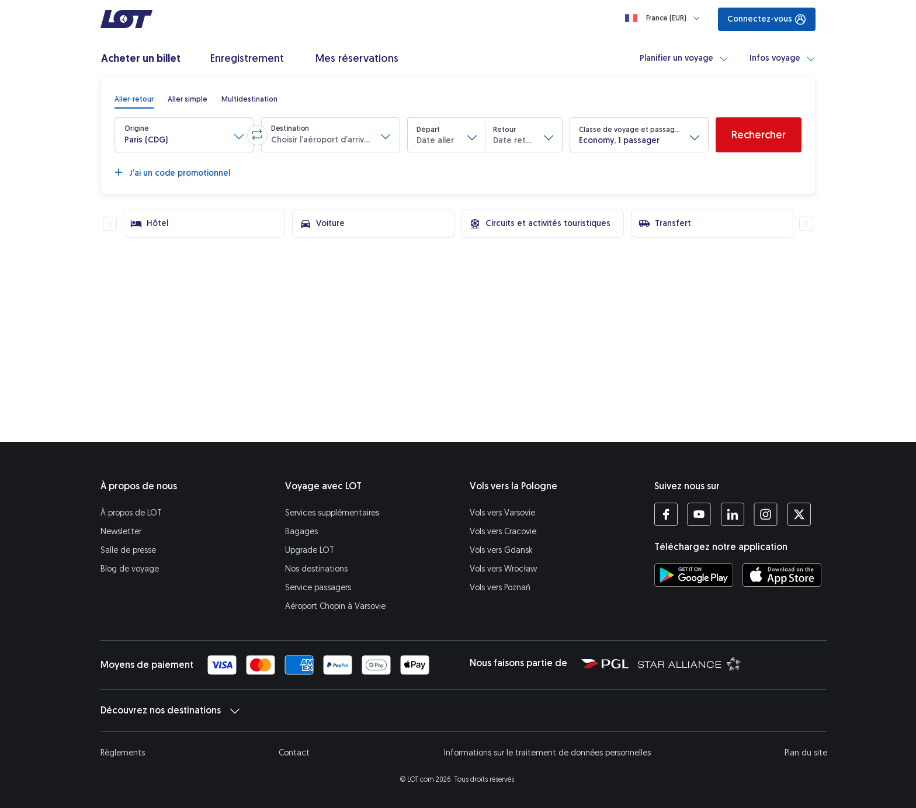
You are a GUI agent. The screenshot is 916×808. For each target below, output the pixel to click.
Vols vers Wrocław (503, 569)
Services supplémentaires (332, 513)
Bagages (301, 532)
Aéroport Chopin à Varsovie (335, 606)
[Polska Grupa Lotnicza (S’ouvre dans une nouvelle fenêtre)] (605, 663)
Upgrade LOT (309, 550)
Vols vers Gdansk (501, 550)
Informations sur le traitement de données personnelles (547, 753)
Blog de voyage (129, 569)
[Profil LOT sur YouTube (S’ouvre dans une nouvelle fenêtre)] (699, 514)
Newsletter (120, 532)
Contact (294, 753)
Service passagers (318, 588)
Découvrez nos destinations (170, 710)
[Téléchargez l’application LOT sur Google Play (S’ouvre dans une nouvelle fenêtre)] (693, 575)
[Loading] (665, 18)
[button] (184, 134)
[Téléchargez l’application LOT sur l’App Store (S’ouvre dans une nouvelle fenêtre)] (781, 575)
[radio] (134, 99)
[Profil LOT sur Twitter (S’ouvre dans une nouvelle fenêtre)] (799, 514)
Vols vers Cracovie (503, 532)
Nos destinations (316, 569)
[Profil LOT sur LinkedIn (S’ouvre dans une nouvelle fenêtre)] (732, 514)
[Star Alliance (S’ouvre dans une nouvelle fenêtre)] (689, 663)
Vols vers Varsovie (502, 513)
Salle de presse (128, 550)
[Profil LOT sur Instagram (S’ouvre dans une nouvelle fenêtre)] (766, 514)
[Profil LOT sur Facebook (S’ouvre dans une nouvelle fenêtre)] (666, 514)
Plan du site (806, 753)
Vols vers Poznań (500, 588)
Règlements (122, 753)
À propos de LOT (131, 513)
